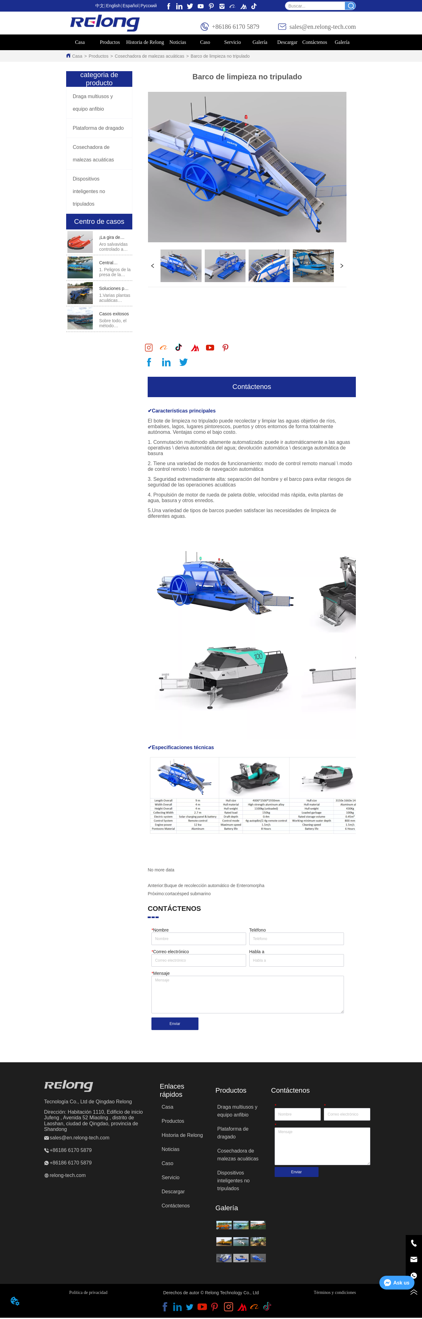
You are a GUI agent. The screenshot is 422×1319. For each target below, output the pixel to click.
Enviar (175, 1025)
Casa (77, 56)
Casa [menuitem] (80, 42)
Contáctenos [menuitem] (314, 42)
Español (131, 5)
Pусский (148, 5)
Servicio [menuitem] (232, 42)
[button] (109, 42)
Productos (98, 56)
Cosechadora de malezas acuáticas (149, 56)
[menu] (211, 42)
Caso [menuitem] (205, 42)
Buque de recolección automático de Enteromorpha (214, 886)
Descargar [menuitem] (287, 42)
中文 (99, 5)
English (113, 5)
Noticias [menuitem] (177, 42)
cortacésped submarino (188, 894)
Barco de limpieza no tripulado (220, 56)
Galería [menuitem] (342, 42)
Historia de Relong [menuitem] (145, 42)
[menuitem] (109, 42)
